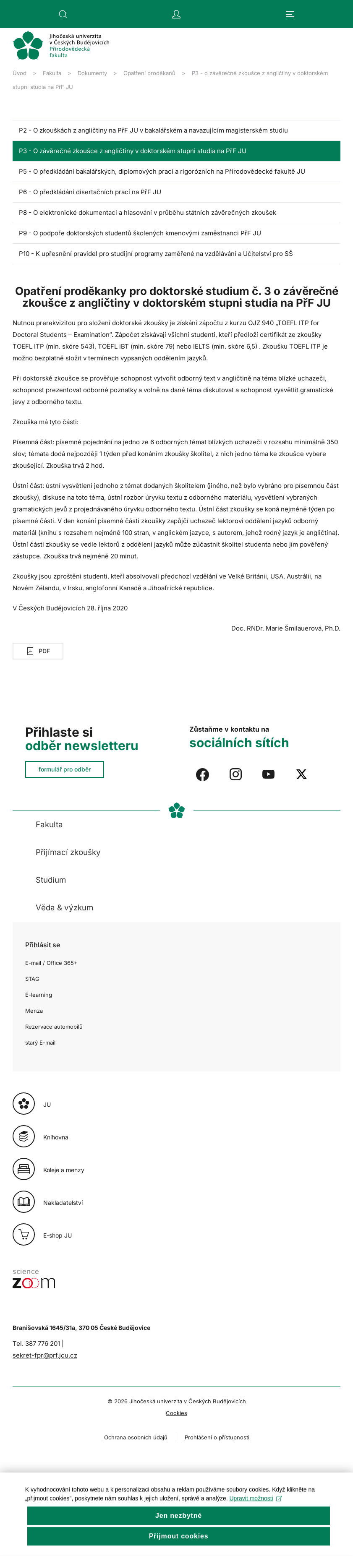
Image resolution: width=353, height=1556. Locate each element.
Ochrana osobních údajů (135, 1437)
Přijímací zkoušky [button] (68, 852)
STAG (32, 978)
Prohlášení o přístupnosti (217, 1437)
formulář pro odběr (65, 769)
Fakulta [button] (49, 824)
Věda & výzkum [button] (64, 907)
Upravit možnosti (256, 1514)
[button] (63, 14)
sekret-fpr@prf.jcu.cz (45, 1355)
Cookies (176, 1413)
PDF (38, 651)
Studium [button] (51, 880)
